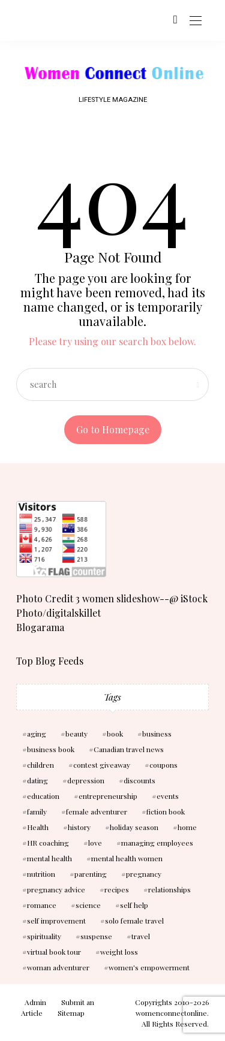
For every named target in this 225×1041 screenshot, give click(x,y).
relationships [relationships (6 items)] (169, 889)
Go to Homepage (112, 429)
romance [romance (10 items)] (41, 905)
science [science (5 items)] (88, 905)
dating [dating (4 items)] (37, 780)
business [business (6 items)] (157, 733)
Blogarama (40, 627)
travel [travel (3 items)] (140, 936)
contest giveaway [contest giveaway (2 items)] (101, 765)
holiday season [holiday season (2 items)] (134, 827)
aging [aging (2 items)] (36, 733)
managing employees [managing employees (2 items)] (157, 842)
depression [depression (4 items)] (85, 780)
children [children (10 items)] (40, 765)
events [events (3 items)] (168, 796)
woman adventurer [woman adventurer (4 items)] (58, 967)
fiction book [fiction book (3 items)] (165, 811)
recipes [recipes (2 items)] (116, 889)
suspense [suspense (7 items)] (96, 936)
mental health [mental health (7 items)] (49, 858)
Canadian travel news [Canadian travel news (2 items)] (129, 749)
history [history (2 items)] (79, 827)
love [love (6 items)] (95, 842)
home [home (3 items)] (187, 827)
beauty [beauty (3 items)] (76, 733)
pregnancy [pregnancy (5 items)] (143, 874)
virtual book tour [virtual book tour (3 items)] (54, 951)
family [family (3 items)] (37, 811)
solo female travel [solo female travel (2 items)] (134, 920)
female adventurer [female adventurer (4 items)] (96, 811)
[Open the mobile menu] (195, 21)
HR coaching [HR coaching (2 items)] (48, 842)
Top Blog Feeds (49, 660)
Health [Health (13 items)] (38, 827)
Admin (35, 1002)
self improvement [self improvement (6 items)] (56, 920)
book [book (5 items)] (115, 733)
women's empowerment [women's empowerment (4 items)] (149, 967)
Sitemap (71, 1013)
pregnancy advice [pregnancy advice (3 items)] (56, 889)
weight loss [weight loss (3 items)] (119, 951)
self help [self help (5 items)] (134, 905)
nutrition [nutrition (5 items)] (41, 874)
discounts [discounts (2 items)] (139, 780)
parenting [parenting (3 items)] (90, 874)
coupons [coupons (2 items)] (163, 765)
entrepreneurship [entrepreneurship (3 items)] (108, 796)
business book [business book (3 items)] (50, 749)
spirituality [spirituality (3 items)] (44, 936)
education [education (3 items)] (43, 796)
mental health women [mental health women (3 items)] (127, 858)
